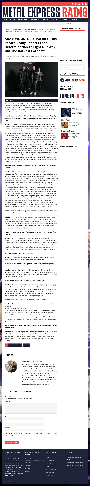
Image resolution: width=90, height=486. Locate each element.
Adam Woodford (15, 345)
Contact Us (49, 466)
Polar (26, 345)
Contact (64, 19)
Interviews (35, 19)
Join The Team (50, 472)
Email (7, 421)
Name (7, 416)
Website (7, 427)
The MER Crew (50, 460)
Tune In (12, 19)
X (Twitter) (28, 462)
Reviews (45, 19)
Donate (74, 19)
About (55, 19)
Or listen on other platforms (75, 465)
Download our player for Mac (75, 462)
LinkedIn (27, 471)
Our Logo (48, 463)
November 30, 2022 (13, 56)
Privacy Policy (43, 433)
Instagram (28, 468)
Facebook (28, 458)
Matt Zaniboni (26, 56)
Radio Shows (22, 19)
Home (5, 19)
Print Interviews (37, 56)
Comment (8, 401)
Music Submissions (51, 469)
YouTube (27, 465)
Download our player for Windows (74, 458)
